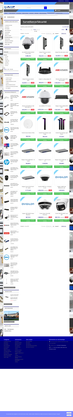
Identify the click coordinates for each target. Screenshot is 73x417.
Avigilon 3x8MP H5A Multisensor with (61, 187)
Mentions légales (8, 79)
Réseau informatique (43, 13)
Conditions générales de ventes (11, 81)
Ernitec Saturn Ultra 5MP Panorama (45, 214)
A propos (16, 355)
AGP (6, 57)
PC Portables (7, 28)
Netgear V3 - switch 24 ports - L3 (45, 160)
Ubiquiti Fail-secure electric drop (45, 53)
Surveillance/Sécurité (51, 13)
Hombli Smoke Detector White (28, 132)
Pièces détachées (12, 13)
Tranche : (5, 69)
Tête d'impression (10, 329)
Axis (6, 62)
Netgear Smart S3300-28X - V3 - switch (28, 160)
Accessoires (31, 13)
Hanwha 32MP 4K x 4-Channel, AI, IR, (45, 187)
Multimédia (36, 13)
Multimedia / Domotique (9, 40)
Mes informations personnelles (31, 345)
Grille (66, 30)
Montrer (35, 29)
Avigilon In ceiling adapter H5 (45, 79)
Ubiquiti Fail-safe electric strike (61, 52)
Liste (68, 30)
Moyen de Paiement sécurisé (10, 84)
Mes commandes (29, 341)
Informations (9, 75)
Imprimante (6, 348)
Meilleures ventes (18, 344)
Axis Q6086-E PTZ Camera (45, 105)
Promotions (8, 291)
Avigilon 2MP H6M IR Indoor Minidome (28, 214)
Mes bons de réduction (30, 347)
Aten (6, 59)
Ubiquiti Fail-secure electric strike (28, 80)
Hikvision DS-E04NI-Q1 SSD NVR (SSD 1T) (28, 106)
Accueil (16, 348)
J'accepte (69, 412)
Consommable (18, 13)
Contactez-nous (17, 347)
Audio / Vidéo (7, 44)
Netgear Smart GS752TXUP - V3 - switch (28, 187)
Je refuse (69, 415)
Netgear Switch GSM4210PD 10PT (62, 106)
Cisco (6, 65)
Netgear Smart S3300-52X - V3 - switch (61, 160)
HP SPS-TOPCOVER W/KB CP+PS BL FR (14, 295)
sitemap (16, 361)
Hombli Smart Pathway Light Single (45, 133)
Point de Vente (7, 39)
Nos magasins (9, 308)
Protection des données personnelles (12, 86)
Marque (6, 13)
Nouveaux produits (10, 92)
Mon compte (29, 339)
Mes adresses (28, 344)
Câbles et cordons (25, 13)
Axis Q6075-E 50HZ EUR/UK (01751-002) (28, 53)
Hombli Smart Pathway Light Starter (62, 133)
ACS (6, 56)
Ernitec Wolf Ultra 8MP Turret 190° (62, 214)
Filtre (5, 329)
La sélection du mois (59, 13)
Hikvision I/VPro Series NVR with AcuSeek (62, 80)
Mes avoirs (28, 342)
